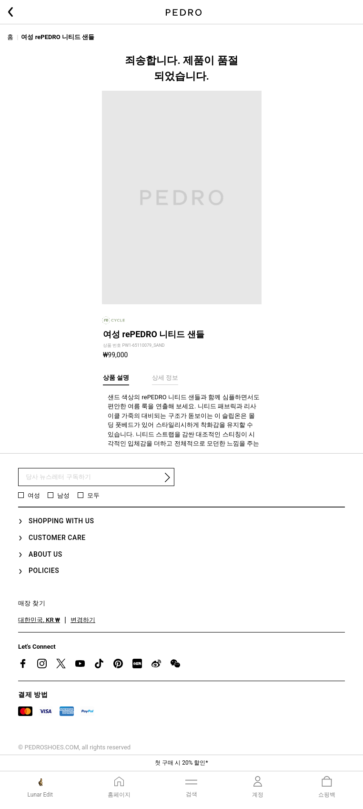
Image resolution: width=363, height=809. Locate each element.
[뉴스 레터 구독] (96, 477)
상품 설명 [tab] (116, 377)
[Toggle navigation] (191, 786)
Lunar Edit (40, 794)
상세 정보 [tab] (165, 377)
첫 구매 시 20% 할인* (181, 762)
